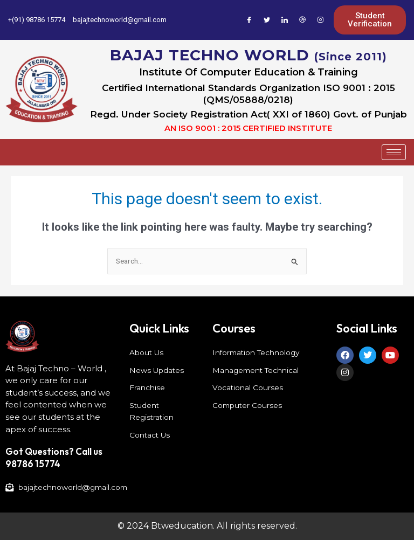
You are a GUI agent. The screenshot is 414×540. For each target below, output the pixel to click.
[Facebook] (249, 20)
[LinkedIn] (285, 20)
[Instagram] (320, 20)
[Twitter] (267, 20)
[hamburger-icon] (394, 152)
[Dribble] (302, 20)
